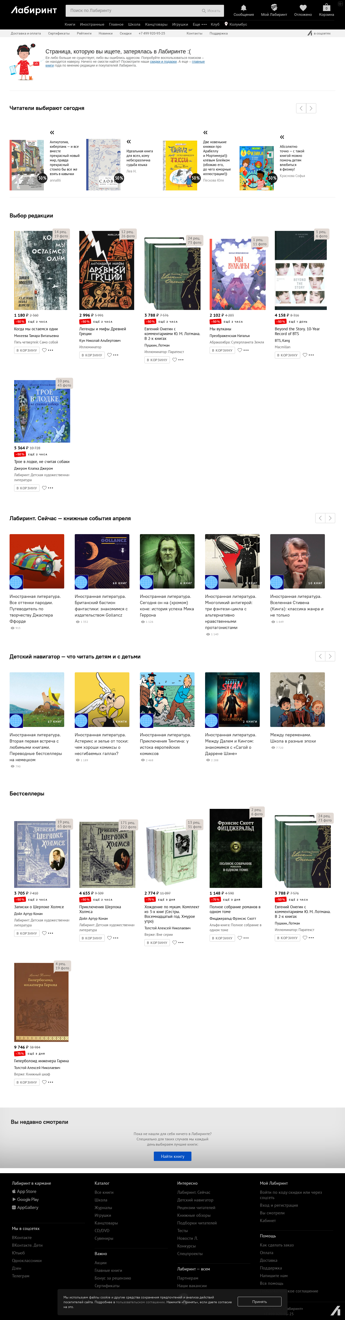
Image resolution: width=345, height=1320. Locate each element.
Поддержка (219, 33)
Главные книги (108, 1270)
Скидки (126, 33)
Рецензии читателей (196, 1207)
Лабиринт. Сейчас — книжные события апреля (70, 518)
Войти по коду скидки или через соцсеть (291, 1194)
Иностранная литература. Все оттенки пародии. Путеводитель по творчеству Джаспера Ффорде (35, 609)
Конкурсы (186, 1246)
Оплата (266, 1252)
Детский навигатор (195, 1200)
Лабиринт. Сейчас (193, 1192)
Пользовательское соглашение (289, 1291)
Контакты (194, 33)
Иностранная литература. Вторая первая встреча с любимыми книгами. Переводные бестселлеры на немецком (36, 747)
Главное (116, 24)
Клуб (215, 24)
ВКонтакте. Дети (27, 1245)
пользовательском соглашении (140, 1302)
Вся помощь (271, 1283)
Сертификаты (59, 33)
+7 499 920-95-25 (152, 33)
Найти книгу (172, 1156)
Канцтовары (156, 24)
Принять (259, 1301)
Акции (101, 1262)
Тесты (182, 1230)
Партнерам (187, 1278)
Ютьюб (18, 1253)
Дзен (16, 1268)
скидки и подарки (163, 61)
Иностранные (92, 24)
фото (61, 236)
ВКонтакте (22, 1237)
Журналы (103, 1207)
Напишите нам (274, 1275)
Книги (70, 24)
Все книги (104, 1192)
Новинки (106, 33)
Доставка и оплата (26, 33)
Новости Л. (187, 1238)
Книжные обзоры (194, 1215)
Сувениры (104, 1238)
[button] (301, 108)
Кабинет (268, 1220)
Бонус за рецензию (113, 1278)
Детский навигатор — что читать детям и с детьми (75, 656)
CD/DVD (102, 1230)
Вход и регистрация (279, 1205)
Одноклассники (27, 1260)
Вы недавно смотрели (39, 1121)
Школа (134, 24)
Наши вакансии (192, 1285)
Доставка (268, 1260)
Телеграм (20, 1276)
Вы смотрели (272, 1213)
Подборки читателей (197, 1223)
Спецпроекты (190, 1253)
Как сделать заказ (277, 1245)
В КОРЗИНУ (27, 350)
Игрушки (180, 24)
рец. (60, 231)
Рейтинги (84, 33)
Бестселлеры (27, 793)
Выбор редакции (31, 215)
